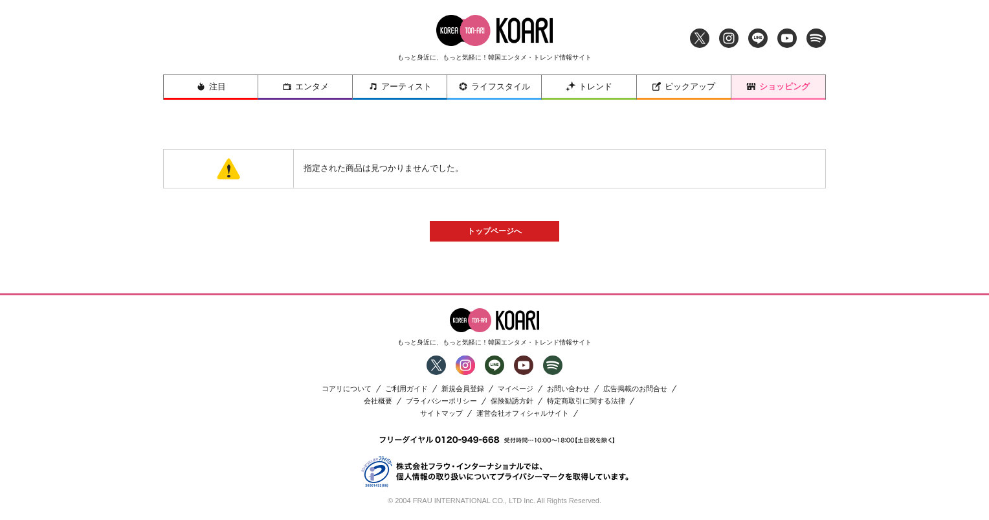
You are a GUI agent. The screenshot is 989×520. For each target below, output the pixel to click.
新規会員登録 (462, 388)
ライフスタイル (494, 86)
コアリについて (347, 388)
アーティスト (400, 86)
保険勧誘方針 (512, 401)
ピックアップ (683, 86)
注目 (211, 86)
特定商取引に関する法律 (586, 401)
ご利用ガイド (406, 388)
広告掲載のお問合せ (635, 388)
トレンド (589, 86)
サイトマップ (441, 413)
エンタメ (305, 86)
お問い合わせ (568, 388)
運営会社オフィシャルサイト (522, 413)
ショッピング (778, 86)
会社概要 (378, 401)
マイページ (515, 388)
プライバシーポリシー (441, 401)
